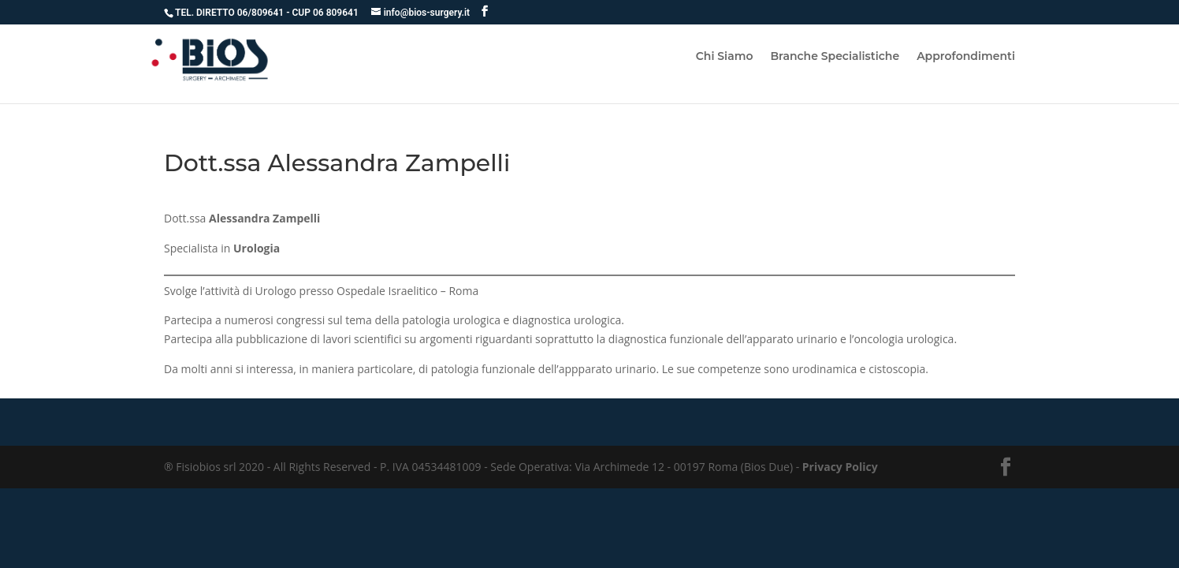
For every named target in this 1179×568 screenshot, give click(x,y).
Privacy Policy (840, 466)
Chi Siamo (724, 56)
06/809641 (261, 12)
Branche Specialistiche (834, 56)
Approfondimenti (966, 56)
